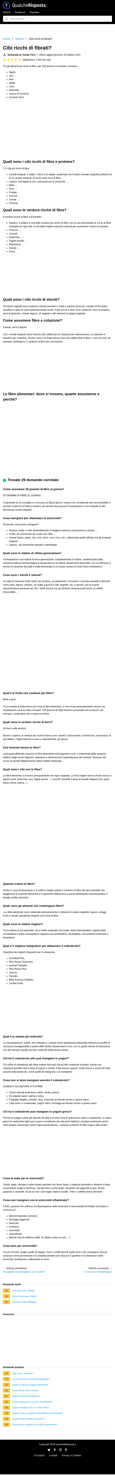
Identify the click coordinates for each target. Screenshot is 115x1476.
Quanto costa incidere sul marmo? (28, 1419)
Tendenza (20, 12)
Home (6, 38)
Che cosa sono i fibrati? (23, 1290)
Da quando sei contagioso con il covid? (24, 1272)
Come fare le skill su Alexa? (25, 1390)
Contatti (53, 1455)
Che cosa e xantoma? (22, 1373)
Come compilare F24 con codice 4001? (31, 1407)
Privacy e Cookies (71, 1455)
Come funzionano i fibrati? (24, 1296)
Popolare (34, 12)
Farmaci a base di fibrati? (24, 1302)
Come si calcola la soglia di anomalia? (30, 1385)
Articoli (6, 12)
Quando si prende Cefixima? (25, 1396)
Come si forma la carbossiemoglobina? (30, 1379)
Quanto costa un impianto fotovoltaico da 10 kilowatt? (37, 1413)
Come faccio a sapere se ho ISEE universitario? (35, 1424)
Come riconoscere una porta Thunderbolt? (32, 1402)
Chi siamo (39, 1455)
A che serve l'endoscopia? (98, 1272)
